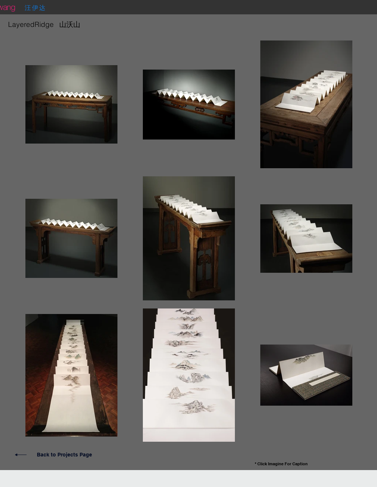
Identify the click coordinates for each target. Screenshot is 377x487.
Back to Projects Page (64, 455)
